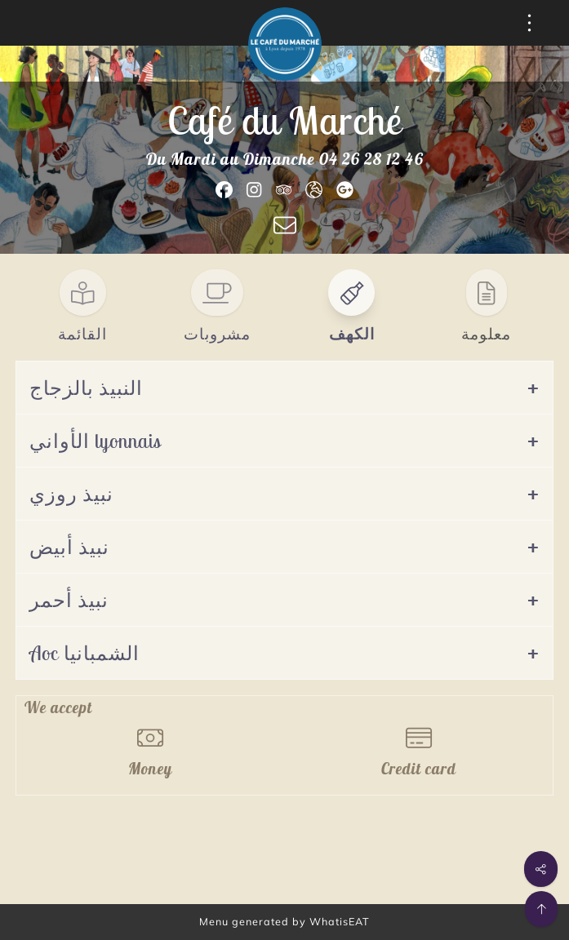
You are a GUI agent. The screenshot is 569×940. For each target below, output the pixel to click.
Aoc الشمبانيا (84, 653)
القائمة (82, 334)
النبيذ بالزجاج (86, 387)
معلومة (486, 334)
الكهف (352, 334)
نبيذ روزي (71, 493)
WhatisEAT (339, 921)
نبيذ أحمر (69, 600)
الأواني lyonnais (95, 440)
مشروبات (217, 334)
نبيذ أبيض (69, 546)
